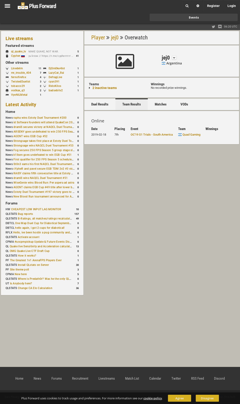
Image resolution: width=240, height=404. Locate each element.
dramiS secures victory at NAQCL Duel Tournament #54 (48, 127)
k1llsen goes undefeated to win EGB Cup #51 (42, 154)
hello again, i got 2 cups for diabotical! (39, 227)
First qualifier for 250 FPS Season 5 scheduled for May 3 (49, 159)
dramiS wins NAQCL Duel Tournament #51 (40, 178)
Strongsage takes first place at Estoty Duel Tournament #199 (52, 141)
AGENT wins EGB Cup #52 (30, 136)
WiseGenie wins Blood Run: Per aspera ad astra (43, 182)
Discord (219, 378)
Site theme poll (19, 269)
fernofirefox (18, 77)
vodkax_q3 (18, 90)
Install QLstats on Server (33, 265)
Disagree (207, 398)
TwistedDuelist (20, 81)
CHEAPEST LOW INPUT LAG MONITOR (36, 209)
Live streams (19, 38)
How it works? (27, 255)
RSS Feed (197, 378)
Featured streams (20, 46)
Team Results (131, 104)
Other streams (17, 62)
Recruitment (80, 378)
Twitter (176, 378)
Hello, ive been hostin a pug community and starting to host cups (55, 232)
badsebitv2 (56, 90)
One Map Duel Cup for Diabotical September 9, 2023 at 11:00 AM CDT (60, 223)
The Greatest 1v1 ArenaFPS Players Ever (36, 260)
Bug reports (25, 214)
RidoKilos (55, 86)
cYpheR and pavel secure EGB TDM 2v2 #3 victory (45, 168)
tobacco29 (18, 86)
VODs (184, 104)
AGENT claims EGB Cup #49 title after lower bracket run (49, 187)
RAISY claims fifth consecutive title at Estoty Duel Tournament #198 (57, 173)
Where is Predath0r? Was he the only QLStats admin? (52, 278)
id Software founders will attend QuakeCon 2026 (44, 122)
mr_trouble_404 (21, 72)
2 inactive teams (104, 88)
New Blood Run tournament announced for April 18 (46, 196)
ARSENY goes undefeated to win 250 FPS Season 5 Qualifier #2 (54, 131)
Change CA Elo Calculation (35, 288)
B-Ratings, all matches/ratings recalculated (45, 218)
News (37, 378)
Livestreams (106, 378)
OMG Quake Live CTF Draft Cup (30, 251)
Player (98, 37)
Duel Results (99, 104)
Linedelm (17, 68)
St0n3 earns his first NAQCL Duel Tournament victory (47, 164)
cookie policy (152, 398)
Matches (161, 104)
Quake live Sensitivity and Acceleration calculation (42, 246)
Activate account (28, 237)
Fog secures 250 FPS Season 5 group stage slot (44, 150)
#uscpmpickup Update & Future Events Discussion (47, 241)
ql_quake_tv (18, 51)
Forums (12, 203)
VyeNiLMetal (19, 94)
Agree (179, 398)
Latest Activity (21, 104)
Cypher (18, 55)
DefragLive (55, 77)
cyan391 (54, 81)
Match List (132, 378)
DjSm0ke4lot (57, 68)
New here (21, 274)
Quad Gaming (189, 134)
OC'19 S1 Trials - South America (152, 134)
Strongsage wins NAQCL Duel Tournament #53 (43, 145)
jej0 (115, 37)
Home (10, 112)
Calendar (155, 378)
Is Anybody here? (21, 283)
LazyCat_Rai (56, 72)
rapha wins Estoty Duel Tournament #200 (39, 117)
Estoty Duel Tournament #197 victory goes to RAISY (46, 192)
